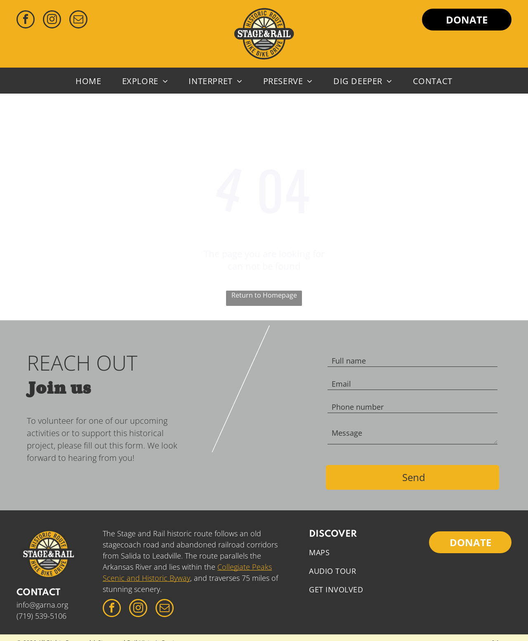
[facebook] (25, 20)
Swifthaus (496, 632)
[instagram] (52, 20)
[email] (78, 20)
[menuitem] (88, 80)
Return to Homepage (264, 295)
